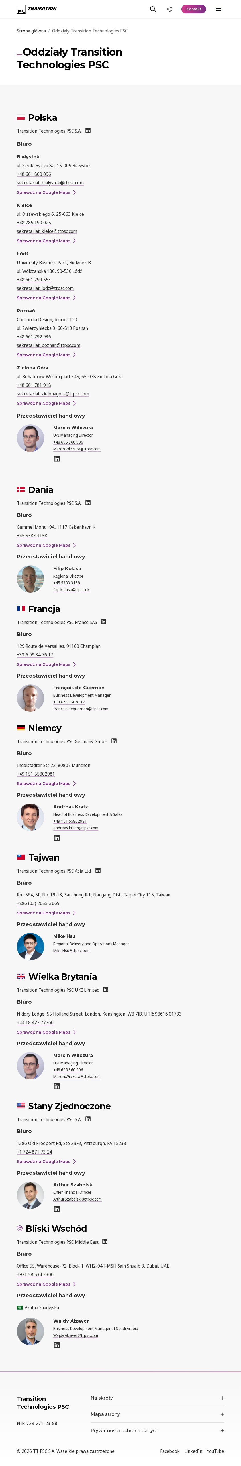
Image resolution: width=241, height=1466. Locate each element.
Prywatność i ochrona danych (157, 1430)
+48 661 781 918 (34, 385)
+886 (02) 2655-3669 (38, 903)
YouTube (215, 1451)
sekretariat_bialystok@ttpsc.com (50, 183)
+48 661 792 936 (34, 337)
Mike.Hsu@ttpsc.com (71, 950)
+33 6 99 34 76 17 (35, 655)
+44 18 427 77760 (35, 1022)
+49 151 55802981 (36, 774)
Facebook (170, 1451)
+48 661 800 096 (34, 174)
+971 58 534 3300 (35, 1274)
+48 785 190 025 (34, 222)
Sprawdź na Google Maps (46, 192)
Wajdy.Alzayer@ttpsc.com (75, 1335)
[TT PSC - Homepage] (37, 9)
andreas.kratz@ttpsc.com (75, 828)
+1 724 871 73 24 (34, 1152)
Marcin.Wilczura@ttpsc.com (77, 449)
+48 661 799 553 (34, 279)
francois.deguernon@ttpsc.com (80, 708)
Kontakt (193, 9)
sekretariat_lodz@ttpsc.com (45, 288)
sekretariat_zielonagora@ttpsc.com (53, 394)
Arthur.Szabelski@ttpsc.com (77, 1199)
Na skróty (157, 1398)
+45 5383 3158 (32, 535)
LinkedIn (193, 1451)
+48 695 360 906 (68, 442)
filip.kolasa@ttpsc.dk (71, 589)
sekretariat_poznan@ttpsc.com (48, 345)
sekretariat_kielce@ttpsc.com (47, 231)
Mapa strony (157, 1414)
